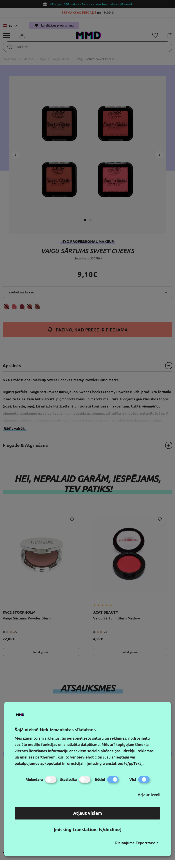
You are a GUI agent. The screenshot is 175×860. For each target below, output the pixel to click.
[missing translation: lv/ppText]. (115, 763)
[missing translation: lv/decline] (87, 829)
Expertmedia (147, 843)
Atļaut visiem (87, 813)
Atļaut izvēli (149, 794)
